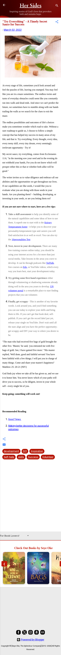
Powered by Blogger (30, 639)
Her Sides (30, 5)
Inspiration (37, 451)
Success (33, 457)
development (11, 451)
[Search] (57, 5)
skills (21, 457)
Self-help (9, 457)
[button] (57, 22)
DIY (25, 451)
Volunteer (48, 457)
